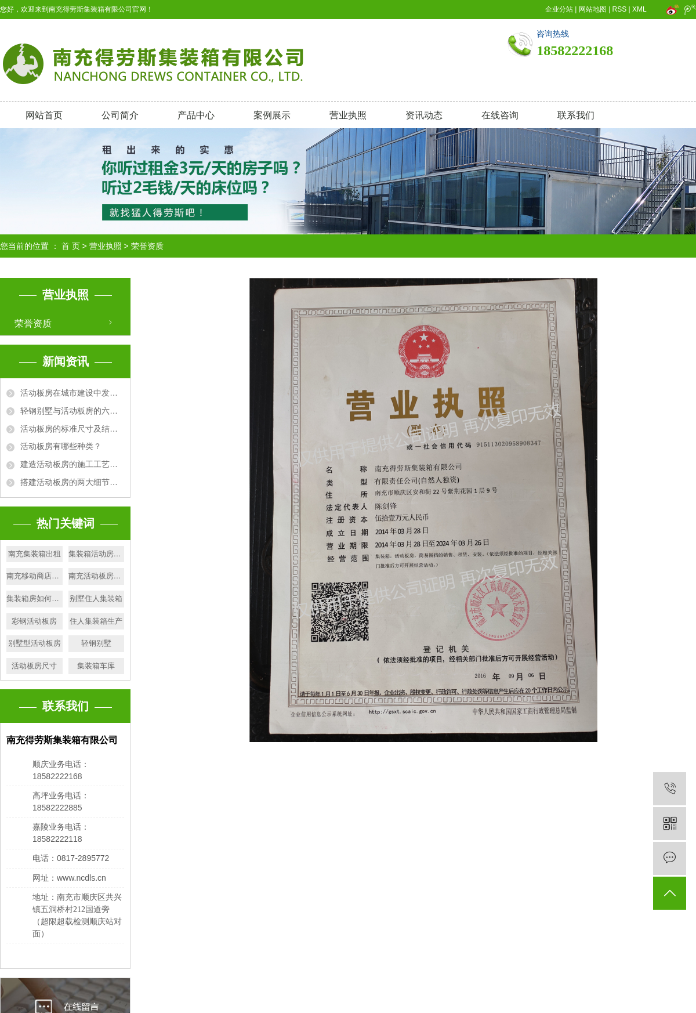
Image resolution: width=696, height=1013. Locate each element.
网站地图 (593, 9)
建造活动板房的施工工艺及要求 (72, 464)
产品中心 (196, 115)
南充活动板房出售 (96, 575)
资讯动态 (424, 115)
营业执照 (348, 115)
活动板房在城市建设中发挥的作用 (72, 392)
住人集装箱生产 (96, 621)
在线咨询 (500, 115)
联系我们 (575, 115)
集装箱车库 (96, 665)
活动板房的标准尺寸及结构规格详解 (72, 428)
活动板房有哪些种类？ (61, 446)
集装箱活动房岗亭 (96, 553)
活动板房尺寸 (34, 665)
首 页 (70, 246)
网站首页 (44, 115)
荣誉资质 (33, 323)
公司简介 (120, 115)
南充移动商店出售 (34, 575)
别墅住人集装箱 (96, 598)
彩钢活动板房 (34, 621)
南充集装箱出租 (34, 553)
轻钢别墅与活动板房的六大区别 (72, 410)
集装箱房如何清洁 (34, 598)
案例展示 (272, 115)
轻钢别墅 (96, 643)
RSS (619, 9)
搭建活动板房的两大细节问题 (72, 482)
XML (639, 9)
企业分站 (559, 9)
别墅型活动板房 (34, 643)
